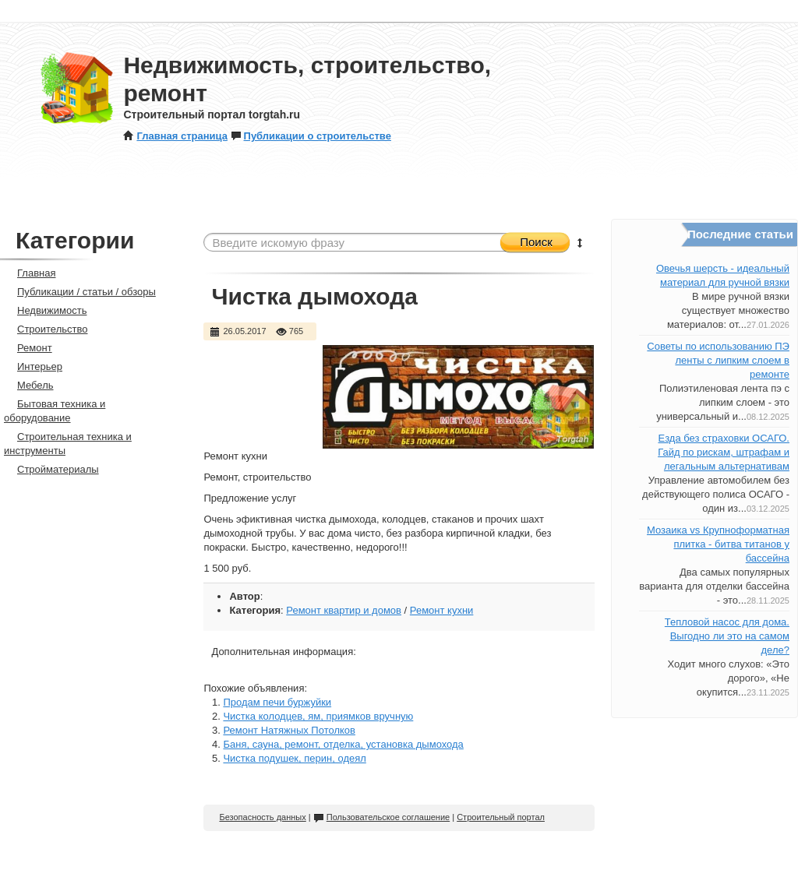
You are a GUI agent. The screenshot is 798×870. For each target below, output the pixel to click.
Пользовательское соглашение (381, 817)
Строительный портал (501, 817)
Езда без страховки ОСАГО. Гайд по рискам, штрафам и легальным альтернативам (723, 452)
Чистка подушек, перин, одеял (294, 758)
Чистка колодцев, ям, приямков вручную (318, 716)
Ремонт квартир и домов (343, 610)
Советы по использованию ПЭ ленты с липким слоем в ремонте (718, 360)
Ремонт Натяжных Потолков (289, 730)
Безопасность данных (262, 817)
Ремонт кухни (442, 610)
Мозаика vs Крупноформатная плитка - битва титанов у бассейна (718, 544)
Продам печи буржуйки (277, 702)
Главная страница (175, 136)
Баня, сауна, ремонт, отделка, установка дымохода (343, 744)
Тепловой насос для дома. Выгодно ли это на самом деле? (727, 636)
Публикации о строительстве (311, 136)
